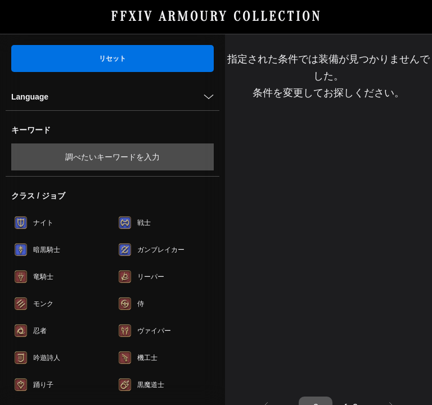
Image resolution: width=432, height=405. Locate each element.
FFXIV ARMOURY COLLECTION (216, 16)
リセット (112, 58)
